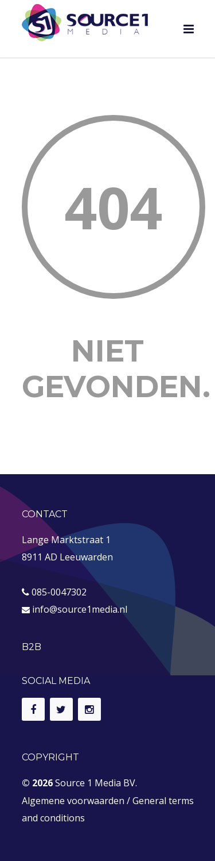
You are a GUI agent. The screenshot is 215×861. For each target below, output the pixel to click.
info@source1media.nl (79, 609)
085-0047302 (59, 592)
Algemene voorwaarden (73, 800)
